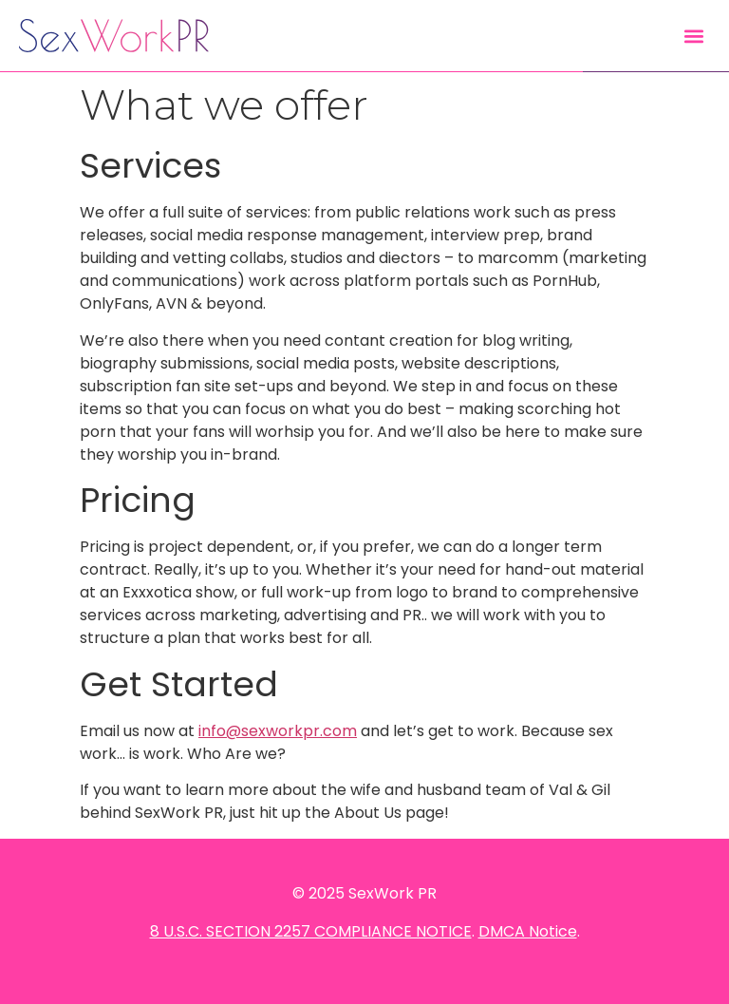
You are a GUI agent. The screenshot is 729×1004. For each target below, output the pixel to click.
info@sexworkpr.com (277, 731)
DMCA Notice (527, 931)
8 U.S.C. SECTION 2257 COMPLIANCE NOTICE (311, 931)
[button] (694, 35)
